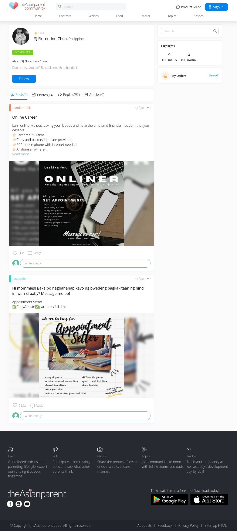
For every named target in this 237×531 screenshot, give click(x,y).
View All (213, 75)
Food (119, 16)
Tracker (145, 16)
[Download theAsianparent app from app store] (209, 503)
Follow (24, 78)
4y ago (139, 108)
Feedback (165, 525)
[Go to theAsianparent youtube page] (27, 504)
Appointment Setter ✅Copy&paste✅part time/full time (39, 304)
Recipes (93, 16)
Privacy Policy (188, 525)
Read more (20, 154)
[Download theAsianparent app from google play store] (169, 503)
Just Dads (19, 279)
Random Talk (22, 108)
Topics (172, 16)
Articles (198, 16)
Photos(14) (45, 95)
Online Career (24, 117)
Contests (65, 16)
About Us (145, 525)
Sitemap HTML (216, 525)
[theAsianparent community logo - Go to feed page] (27, 7)
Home (38, 16)
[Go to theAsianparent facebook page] (10, 504)
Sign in (216, 7)
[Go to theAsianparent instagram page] (19, 504)
